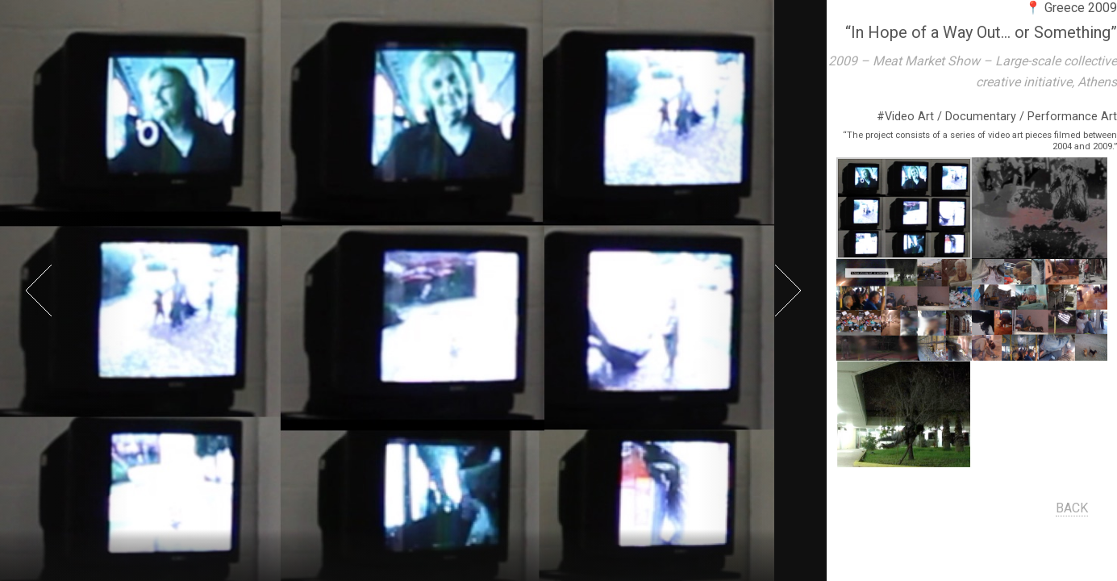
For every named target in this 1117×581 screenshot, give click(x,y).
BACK (1073, 508)
